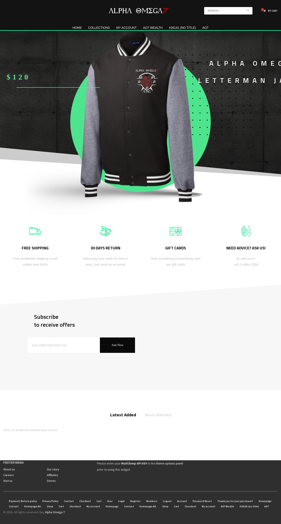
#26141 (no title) (249, 506)
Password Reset (202, 501)
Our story (53, 469)
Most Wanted (158, 415)
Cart (99, 501)
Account (182, 501)
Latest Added (123, 415)
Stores (51, 481)
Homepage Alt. (32, 506)
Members (151, 501)
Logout (167, 501)
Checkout (85, 501)
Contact (69, 501)
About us (9, 469)
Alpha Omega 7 (55, 512)
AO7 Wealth (227, 506)
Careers (8, 475)
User (110, 501)
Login (121, 501)
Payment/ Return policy (23, 501)
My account (93, 506)
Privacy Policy (50, 501)
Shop (50, 506)
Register (135, 501)
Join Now (117, 345)
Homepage (265, 501)
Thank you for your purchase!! (235, 501)
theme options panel (169, 463)
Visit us (8, 481)
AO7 (266, 506)
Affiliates (52, 475)
